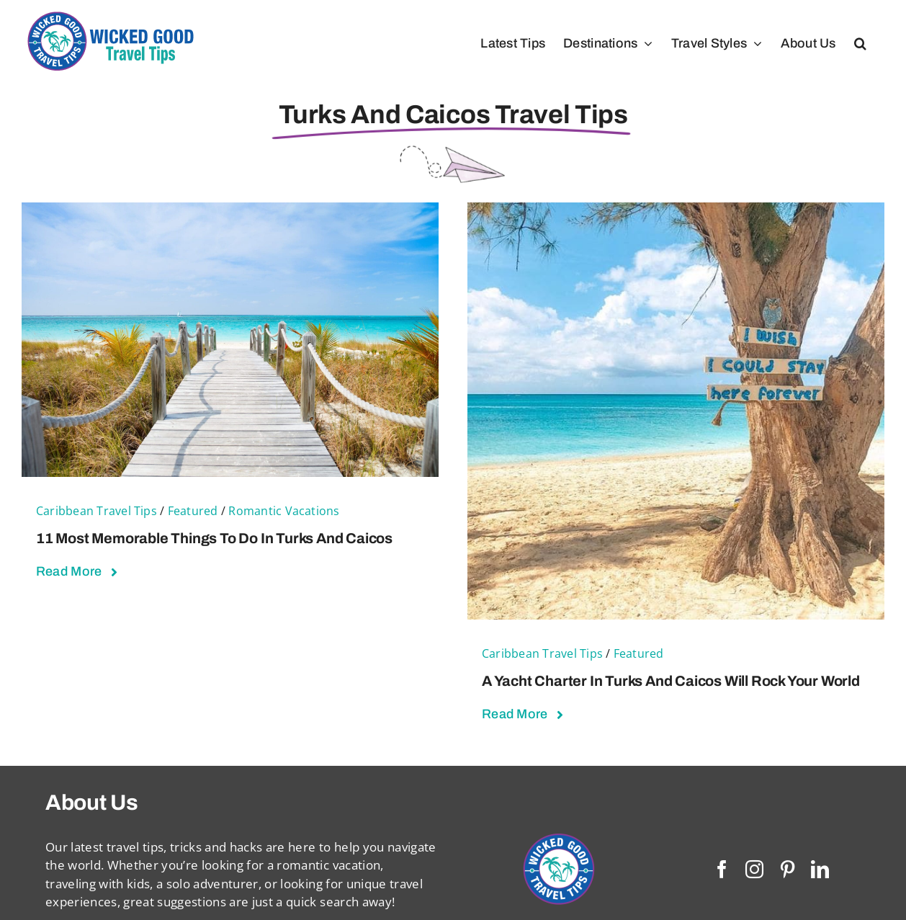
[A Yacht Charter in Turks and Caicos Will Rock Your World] (675, 211)
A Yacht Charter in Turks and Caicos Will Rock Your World (671, 681)
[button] (860, 43)
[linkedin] (820, 869)
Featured (193, 511)
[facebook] (722, 869)
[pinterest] (788, 869)
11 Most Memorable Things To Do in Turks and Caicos (214, 538)
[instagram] (754, 869)
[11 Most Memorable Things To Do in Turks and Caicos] (230, 211)
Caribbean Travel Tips (96, 511)
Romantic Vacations (283, 511)
